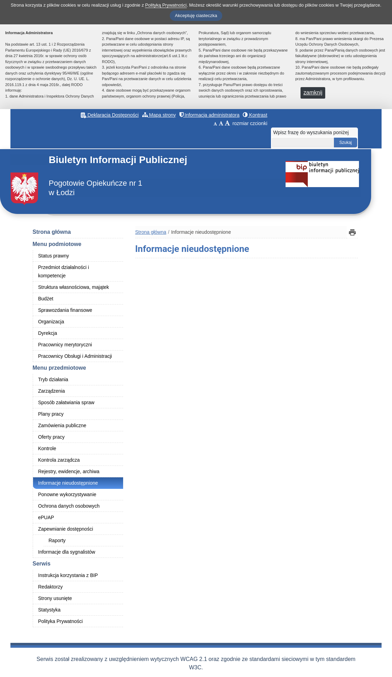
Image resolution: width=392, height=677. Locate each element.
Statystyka (49, 610)
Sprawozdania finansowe (65, 310)
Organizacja (51, 321)
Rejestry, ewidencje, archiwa (68, 471)
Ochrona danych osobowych (69, 506)
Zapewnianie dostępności (65, 529)
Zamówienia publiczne (62, 425)
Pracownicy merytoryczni (65, 344)
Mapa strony (159, 115)
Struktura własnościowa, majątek (73, 287)
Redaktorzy (50, 587)
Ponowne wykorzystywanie (67, 494)
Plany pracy (51, 414)
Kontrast (255, 115)
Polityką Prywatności (165, 5)
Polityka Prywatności (60, 621)
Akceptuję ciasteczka (196, 15)
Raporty (57, 540)
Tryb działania (53, 379)
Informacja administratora (209, 115)
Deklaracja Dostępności (110, 115)
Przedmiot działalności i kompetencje (63, 271)
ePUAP (46, 517)
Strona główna (52, 232)
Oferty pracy (51, 437)
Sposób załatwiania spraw (66, 402)
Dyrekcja (47, 333)
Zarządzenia (51, 391)
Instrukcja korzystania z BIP (68, 575)
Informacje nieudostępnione (68, 483)
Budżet (46, 298)
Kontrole (47, 448)
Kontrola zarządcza (59, 460)
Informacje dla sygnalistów (66, 552)
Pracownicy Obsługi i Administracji (75, 356)
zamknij (313, 92)
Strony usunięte (55, 598)
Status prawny (53, 256)
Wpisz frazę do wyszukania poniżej (311, 132)
